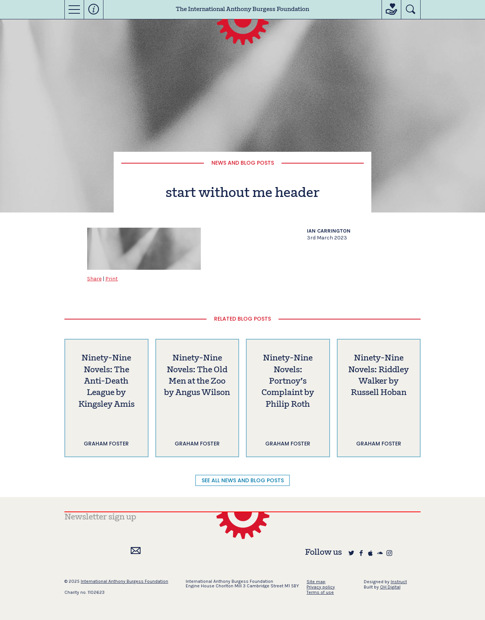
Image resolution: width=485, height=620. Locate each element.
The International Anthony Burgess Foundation (242, 9)
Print (111, 278)
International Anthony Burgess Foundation (124, 581)
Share (94, 278)
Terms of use (320, 592)
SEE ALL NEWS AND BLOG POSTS (243, 480)
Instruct (399, 581)
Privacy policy (321, 587)
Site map (316, 581)
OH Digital (390, 587)
